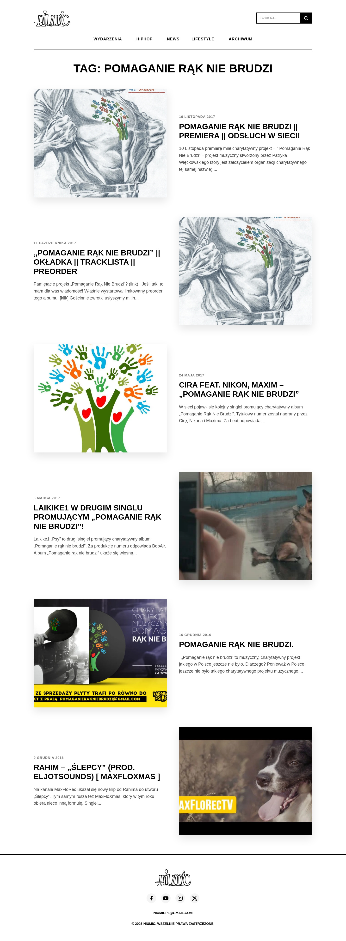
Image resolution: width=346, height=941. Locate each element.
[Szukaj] (306, 18)
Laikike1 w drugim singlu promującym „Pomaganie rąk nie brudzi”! (97, 517)
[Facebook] (151, 898)
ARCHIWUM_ (242, 39)
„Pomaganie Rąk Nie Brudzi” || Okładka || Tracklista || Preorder (97, 262)
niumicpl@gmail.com (173, 913)
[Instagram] (180, 898)
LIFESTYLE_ (204, 39)
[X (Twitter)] (194, 898)
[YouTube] (166, 898)
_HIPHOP (143, 39)
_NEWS (172, 39)
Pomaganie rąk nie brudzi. (236, 644)
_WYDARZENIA (106, 39)
